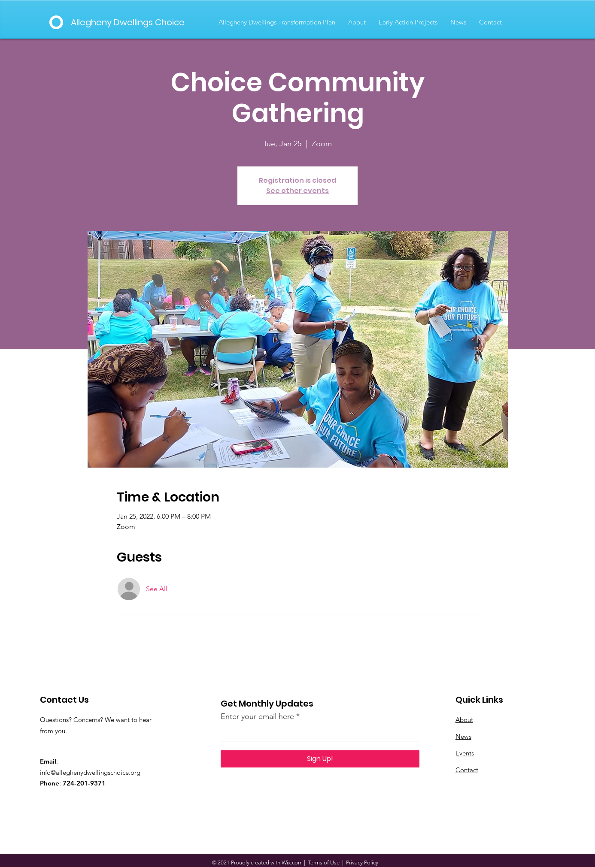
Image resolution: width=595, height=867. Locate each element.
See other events (297, 191)
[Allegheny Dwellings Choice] (129, 22)
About (464, 720)
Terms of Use (324, 862)
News (463, 736)
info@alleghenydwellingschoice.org (90, 772)
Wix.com (292, 862)
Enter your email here (257, 716)
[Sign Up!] (320, 758)
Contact (466, 770)
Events (464, 753)
